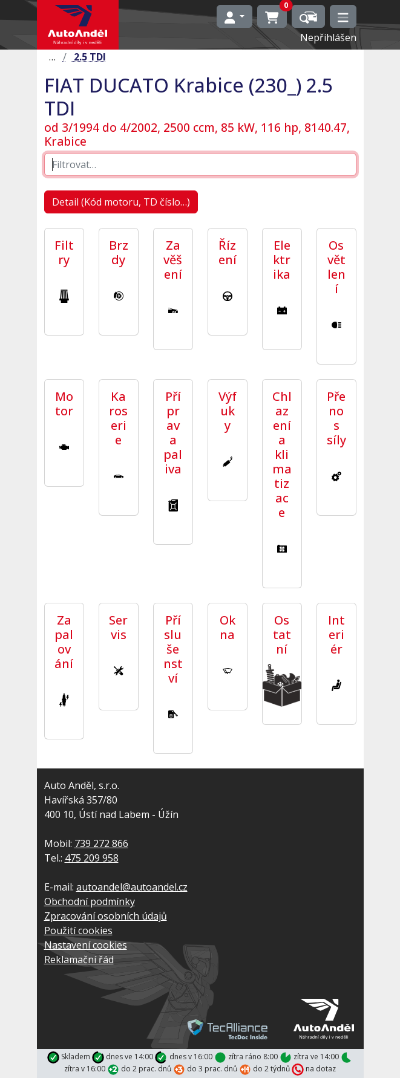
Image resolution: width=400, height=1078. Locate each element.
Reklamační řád (79, 959)
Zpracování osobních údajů (105, 916)
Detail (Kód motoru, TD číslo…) (121, 202)
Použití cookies (78, 930)
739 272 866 (101, 843)
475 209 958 (92, 858)
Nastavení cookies (85, 945)
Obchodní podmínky (89, 901)
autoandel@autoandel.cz (132, 887)
